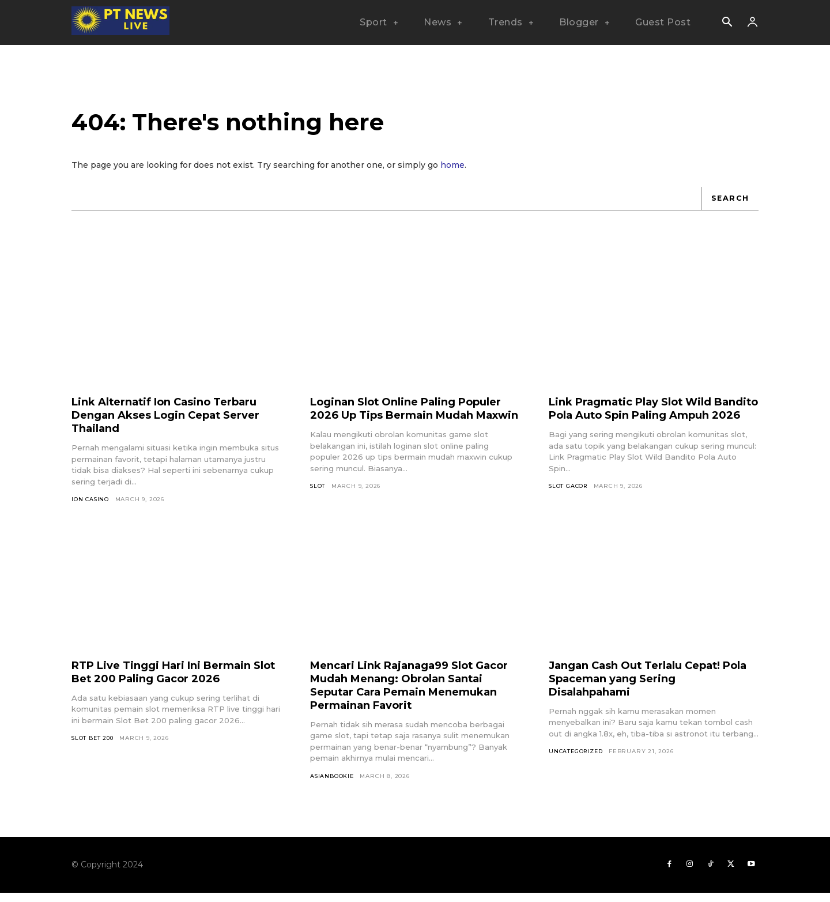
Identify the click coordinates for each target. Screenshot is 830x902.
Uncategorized (577, 759)
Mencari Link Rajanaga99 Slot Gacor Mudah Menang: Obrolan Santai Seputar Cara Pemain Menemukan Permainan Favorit (406, 692)
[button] (727, 23)
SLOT (318, 506)
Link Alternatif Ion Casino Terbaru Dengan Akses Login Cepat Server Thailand (175, 422)
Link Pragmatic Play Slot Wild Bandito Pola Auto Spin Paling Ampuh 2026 (641, 422)
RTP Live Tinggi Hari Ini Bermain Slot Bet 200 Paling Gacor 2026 (170, 679)
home (452, 172)
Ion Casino (90, 506)
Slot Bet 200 (93, 746)
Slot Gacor (569, 506)
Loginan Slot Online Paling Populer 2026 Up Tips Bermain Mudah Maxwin (404, 422)
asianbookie (332, 783)
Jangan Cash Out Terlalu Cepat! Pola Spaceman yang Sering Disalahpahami (645, 686)
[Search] (729, 205)
